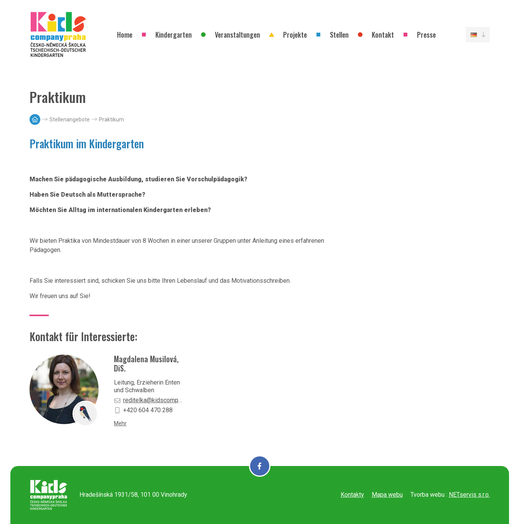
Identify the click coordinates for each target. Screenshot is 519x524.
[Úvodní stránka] (58, 34)
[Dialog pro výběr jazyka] (478, 34)
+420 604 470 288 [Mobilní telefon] (143, 410)
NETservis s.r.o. (469, 494)
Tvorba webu (427, 494)
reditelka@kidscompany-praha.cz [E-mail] (148, 400)
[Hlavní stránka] (35, 119)
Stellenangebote (69, 119)
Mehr (120, 423)
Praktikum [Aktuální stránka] (111, 119)
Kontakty (352, 494)
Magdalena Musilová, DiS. (146, 363)
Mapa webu (387, 494)
